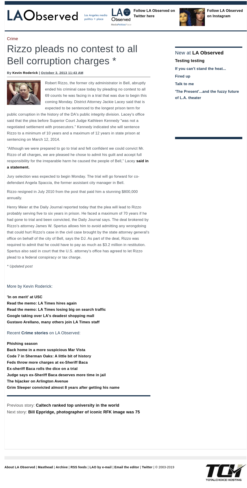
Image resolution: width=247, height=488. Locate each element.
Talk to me (184, 84)
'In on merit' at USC (24, 297)
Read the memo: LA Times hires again (42, 303)
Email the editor (126, 467)
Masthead (45, 467)
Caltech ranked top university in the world (77, 405)
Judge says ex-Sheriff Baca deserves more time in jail (56, 375)
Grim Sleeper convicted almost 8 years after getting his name (63, 387)
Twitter (147, 467)
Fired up (182, 76)
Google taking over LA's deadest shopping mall (50, 316)
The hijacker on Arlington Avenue (37, 381)
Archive (62, 467)
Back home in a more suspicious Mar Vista (46, 350)
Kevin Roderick (25, 73)
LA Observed (208, 53)
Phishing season (22, 343)
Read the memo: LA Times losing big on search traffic (56, 309)
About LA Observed (19, 467)
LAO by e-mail (100, 467)
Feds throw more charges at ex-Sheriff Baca (47, 362)
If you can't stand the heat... (200, 69)
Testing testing (190, 60)
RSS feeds (79, 467)
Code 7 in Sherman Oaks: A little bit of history (49, 356)
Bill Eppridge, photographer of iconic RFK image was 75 (84, 412)
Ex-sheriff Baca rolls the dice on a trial (42, 369)
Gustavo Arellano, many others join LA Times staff (53, 322)
